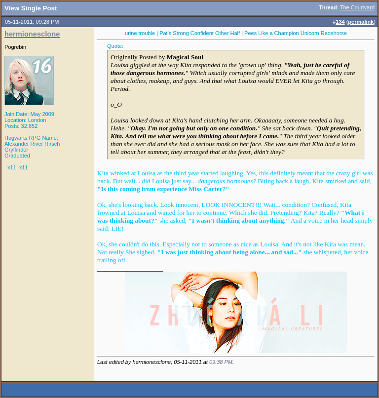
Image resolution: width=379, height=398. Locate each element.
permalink (361, 22)
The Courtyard (357, 7)
